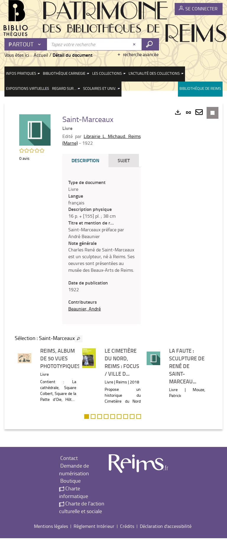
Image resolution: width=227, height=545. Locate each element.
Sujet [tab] (125, 160)
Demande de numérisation (74, 476)
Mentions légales (51, 532)
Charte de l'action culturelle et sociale (81, 514)
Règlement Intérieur (94, 532)
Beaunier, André (85, 315)
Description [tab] (86, 160)
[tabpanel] (102, 249)
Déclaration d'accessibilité (166, 532)
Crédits (127, 532)
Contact (68, 464)
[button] (35, 130)
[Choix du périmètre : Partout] (26, 44)
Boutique (70, 487)
